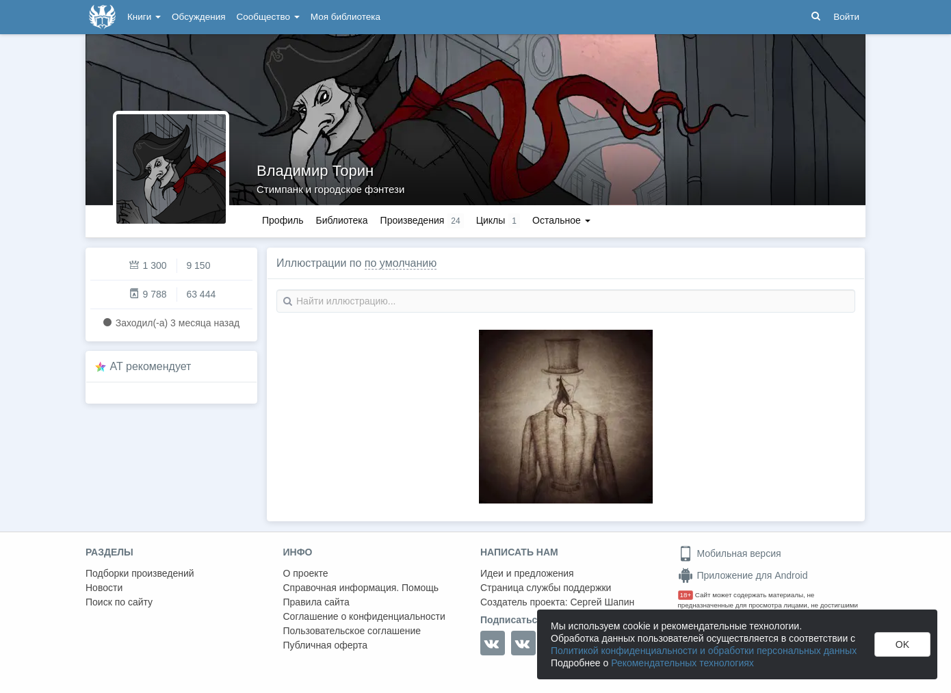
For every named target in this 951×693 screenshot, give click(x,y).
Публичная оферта (325, 645)
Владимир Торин (315, 170)
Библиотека (341, 220)
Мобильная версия (729, 553)
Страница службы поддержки (545, 587)
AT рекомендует (151, 366)
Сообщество (268, 17)
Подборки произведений (140, 573)
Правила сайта (316, 602)
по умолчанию (401, 263)
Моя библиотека (345, 17)
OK (902, 644)
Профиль (282, 220)
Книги (144, 17)
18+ (686, 595)
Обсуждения (198, 17)
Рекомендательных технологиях (682, 662)
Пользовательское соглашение (352, 630)
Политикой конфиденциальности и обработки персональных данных (704, 650)
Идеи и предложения (527, 573)
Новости (104, 587)
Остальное (561, 220)
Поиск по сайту (119, 602)
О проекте (305, 573)
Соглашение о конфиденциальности (364, 616)
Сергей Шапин (602, 602)
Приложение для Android (743, 575)
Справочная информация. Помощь (361, 587)
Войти (846, 17)
